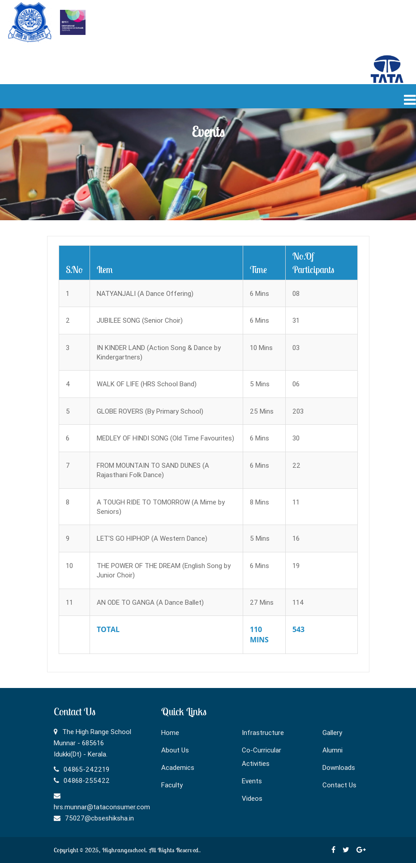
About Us (175, 750)
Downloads (338, 767)
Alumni (332, 750)
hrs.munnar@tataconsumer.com (102, 807)
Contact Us (339, 785)
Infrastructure (263, 732)
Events (252, 781)
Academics (177, 767)
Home (170, 732)
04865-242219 (86, 769)
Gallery (332, 732)
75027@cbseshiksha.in (99, 818)
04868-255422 (87, 780)
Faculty (172, 785)
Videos (252, 798)
